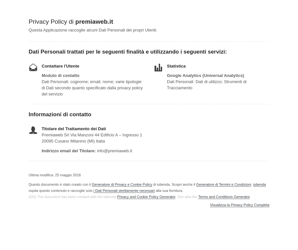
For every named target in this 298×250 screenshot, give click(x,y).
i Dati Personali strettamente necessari (124, 191)
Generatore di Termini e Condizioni (223, 184)
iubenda (259, 184)
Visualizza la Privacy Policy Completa (239, 205)
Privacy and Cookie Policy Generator (146, 197)
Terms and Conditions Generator (224, 197)
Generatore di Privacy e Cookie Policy (122, 184)
